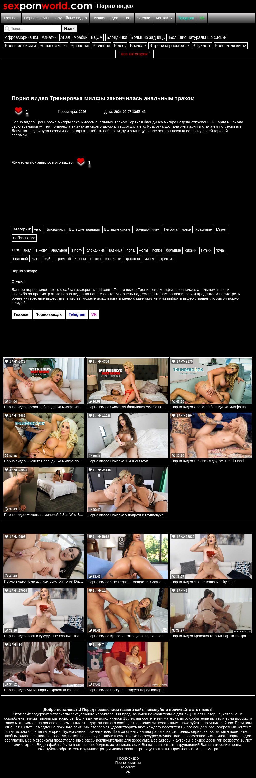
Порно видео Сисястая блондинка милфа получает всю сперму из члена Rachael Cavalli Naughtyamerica (211, 407)
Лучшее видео (105, 18)
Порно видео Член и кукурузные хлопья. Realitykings (44, 636)
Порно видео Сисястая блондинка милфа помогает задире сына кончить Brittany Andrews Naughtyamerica (44, 461)
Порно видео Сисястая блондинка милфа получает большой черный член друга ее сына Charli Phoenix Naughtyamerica (128, 407)
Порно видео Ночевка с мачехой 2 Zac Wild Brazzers (44, 515)
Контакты (164, 18)
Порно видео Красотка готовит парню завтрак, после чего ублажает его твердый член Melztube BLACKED (211, 636)
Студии (143, 18)
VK (202, 18)
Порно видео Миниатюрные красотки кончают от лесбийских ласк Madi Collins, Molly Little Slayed (44, 690)
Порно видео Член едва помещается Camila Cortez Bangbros (128, 582)
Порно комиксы (128, 763)
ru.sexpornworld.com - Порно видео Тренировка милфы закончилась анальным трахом (151, 289)
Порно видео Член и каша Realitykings (203, 582)
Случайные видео (71, 18)
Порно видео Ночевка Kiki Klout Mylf (118, 461)
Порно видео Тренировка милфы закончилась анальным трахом (103, 98)
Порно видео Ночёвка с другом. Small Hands (208, 461)
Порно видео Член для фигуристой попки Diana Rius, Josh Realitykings (44, 581)
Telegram (186, 18)
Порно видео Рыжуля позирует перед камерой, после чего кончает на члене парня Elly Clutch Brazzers (128, 690)
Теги (128, 18)
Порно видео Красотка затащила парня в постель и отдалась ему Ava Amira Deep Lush (128, 636)
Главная (11, 18)
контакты (161, 749)
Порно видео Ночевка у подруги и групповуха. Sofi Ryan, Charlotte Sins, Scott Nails (128, 515)
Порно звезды (36, 18)
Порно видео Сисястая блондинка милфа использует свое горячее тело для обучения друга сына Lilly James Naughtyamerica (44, 407)
